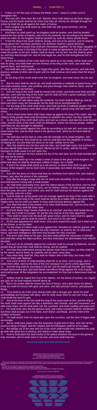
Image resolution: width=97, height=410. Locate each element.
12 (2, 100)
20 (2, 159)
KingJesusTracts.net (58, 404)
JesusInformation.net (45, 392)
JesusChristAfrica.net (33, 388)
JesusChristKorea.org (53, 382)
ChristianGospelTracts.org (36, 400)
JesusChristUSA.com (32, 394)
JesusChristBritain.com (64, 393)
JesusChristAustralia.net (54, 390)
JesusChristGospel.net (53, 391)
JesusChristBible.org (43, 384)
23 (2, 179)
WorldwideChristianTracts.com (60, 399)
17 (2, 137)
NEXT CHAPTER (65, 342)
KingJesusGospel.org (61, 384)
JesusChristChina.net (43, 388)
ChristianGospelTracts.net (36, 401)
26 (2, 204)
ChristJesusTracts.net (58, 403)
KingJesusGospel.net (61, 391)
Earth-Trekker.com (65, 395)
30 (2, 227)
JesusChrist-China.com (65, 396)
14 (2, 114)
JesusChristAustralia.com (63, 397)
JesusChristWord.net (35, 391)
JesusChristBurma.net (53, 389)
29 (2, 221)
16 (2, 128)
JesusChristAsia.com (42, 393)
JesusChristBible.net (43, 391)
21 (2, 165)
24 (2, 184)
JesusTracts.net (52, 392)
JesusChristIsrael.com (33, 393)
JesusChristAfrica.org (33, 382)
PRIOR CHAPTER (55, 342)
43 (2, 323)
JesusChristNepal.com (32, 396)
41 (2, 309)
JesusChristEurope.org (53, 380)
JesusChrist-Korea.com (55, 395)
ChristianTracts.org (60, 385)
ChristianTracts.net (60, 392)
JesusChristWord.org (35, 384)
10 (2, 83)
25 (2, 196)
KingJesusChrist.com (39, 405)
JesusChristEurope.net (53, 387)
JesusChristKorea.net (53, 388)
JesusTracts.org (53, 385)
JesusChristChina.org (43, 382)
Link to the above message (44, 371)
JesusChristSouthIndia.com (43, 396)
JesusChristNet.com (65, 394)
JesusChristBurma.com (32, 395)
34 (2, 255)
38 (2, 283)
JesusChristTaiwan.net (35, 390)
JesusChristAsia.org (43, 380)
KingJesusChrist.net (58, 405)
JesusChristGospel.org (53, 384)
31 (2, 235)
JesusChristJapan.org (63, 382)
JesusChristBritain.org (63, 380)
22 (2, 173)
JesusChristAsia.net (43, 387)
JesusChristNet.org (64, 381)
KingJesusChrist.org (48, 405)
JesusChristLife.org (37, 385)
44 (2, 328)
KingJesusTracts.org (48, 404)
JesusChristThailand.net (44, 390)
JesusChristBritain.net (63, 387)
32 (2, 244)
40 (2, 300)
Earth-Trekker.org (63, 383)
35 (2, 261)
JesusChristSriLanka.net (63, 389)
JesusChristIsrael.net (33, 387)
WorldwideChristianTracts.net (60, 401)
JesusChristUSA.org (32, 381)
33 (2, 249)
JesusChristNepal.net (33, 389)
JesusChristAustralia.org (54, 383)
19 (2, 153)
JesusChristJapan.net (63, 388)
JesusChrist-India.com (54, 396)
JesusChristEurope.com (53, 393)
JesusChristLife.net (37, 392)
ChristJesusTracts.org (48, 403)
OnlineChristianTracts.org (48, 400)
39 (2, 292)
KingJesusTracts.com (39, 404)
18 (2, 145)
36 (2, 266)
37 (2, 278)
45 (2, 334)
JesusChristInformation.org (53, 381)
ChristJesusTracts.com (38, 403)
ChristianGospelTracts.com (36, 399)
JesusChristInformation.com (53, 394)
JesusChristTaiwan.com (34, 397)
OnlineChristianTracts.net (48, 401)
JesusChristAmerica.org (42, 381)
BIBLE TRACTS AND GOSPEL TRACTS (38, 342)
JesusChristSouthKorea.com (44, 395)
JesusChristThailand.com (43, 397)
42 (2, 317)
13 (2, 106)
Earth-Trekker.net (63, 390)
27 (2, 210)
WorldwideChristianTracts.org (60, 400)
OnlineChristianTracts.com (47, 399)
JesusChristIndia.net (42, 389)
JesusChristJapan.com (53, 397)
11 (2, 91)
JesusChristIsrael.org (33, 380)
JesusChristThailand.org (44, 383)
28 (2, 215)
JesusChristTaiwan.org (35, 383)
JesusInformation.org (45, 385)
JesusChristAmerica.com (42, 394)
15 (2, 120)
